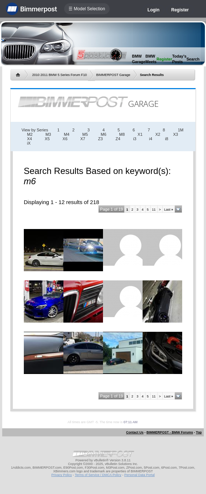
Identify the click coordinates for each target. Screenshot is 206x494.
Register (180, 9)
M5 (85, 134)
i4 (150, 139)
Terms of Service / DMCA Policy (98, 475)
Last (168, 209)
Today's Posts (179, 59)
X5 (47, 139)
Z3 (100, 139)
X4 (29, 139)
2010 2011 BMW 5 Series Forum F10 (59, 75)
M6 (103, 134)
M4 (66, 134)
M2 (30, 134)
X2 (157, 134)
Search (193, 59)
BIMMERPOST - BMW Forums (170, 432)
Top (199, 432)
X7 (82, 139)
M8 (122, 134)
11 (154, 209)
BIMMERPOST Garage (113, 75)
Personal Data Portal (139, 475)
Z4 (117, 139)
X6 (65, 139)
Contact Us (135, 432)
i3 (134, 139)
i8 (166, 139)
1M (180, 130)
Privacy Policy (61, 475)
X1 (139, 134)
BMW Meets (151, 59)
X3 (175, 134)
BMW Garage (139, 59)
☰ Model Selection (87, 8)
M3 (48, 134)
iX (29, 143)
